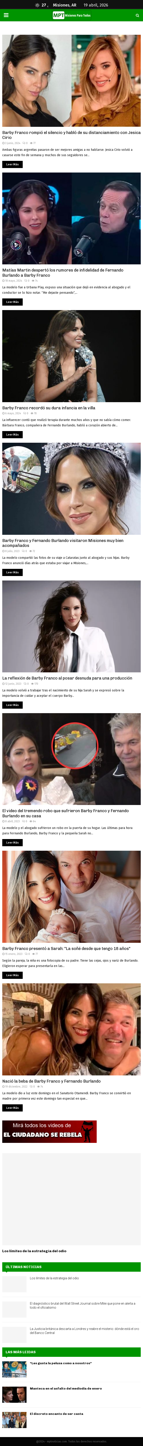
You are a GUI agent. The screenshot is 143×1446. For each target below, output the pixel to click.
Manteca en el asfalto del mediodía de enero (66, 1388)
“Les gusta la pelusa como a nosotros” (61, 1363)
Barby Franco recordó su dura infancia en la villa (48, 408)
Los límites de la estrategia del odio (34, 1251)
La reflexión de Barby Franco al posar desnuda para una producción (67, 678)
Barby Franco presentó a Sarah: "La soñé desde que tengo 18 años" (66, 948)
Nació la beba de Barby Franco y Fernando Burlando (51, 1081)
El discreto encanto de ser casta (56, 1414)
